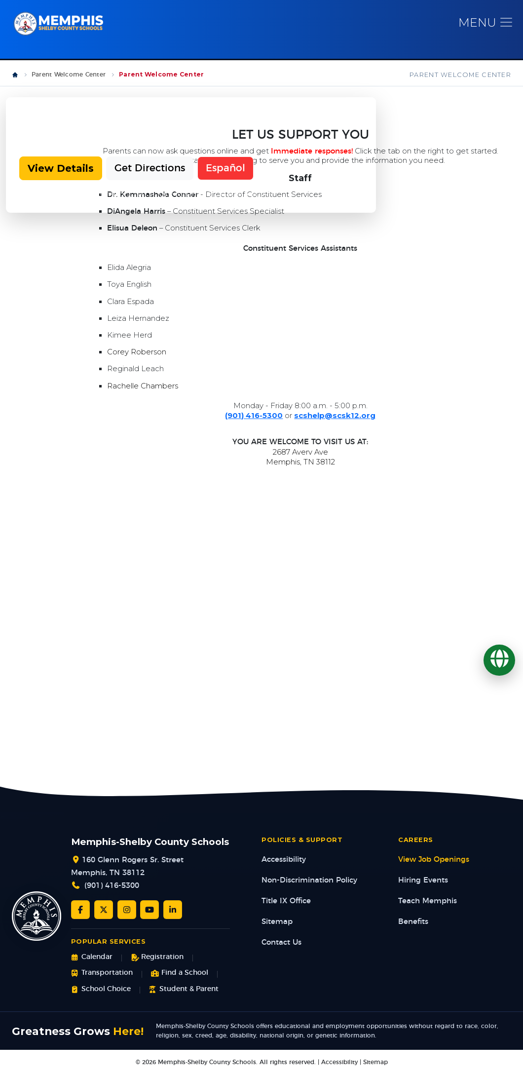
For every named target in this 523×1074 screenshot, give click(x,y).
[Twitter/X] (103, 910)
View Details (61, 169)
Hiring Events (423, 880)
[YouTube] (149, 910)
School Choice (101, 990)
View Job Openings (433, 860)
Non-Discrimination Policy (309, 880)
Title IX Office (286, 901)
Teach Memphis (427, 901)
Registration (157, 957)
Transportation (102, 973)
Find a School (179, 973)
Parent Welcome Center (69, 75)
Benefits (413, 922)
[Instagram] (126, 910)
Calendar (91, 957)
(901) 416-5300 (111, 886)
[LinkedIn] (172, 910)
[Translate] (499, 660)
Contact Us (281, 943)
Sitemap (277, 922)
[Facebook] (80, 910)
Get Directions (149, 169)
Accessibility (284, 860)
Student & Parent (184, 990)
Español (225, 169)
